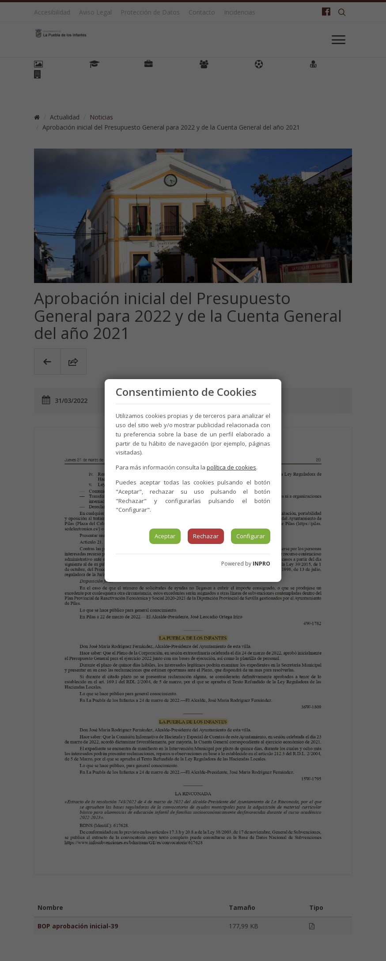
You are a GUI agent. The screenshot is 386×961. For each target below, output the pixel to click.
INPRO (261, 563)
